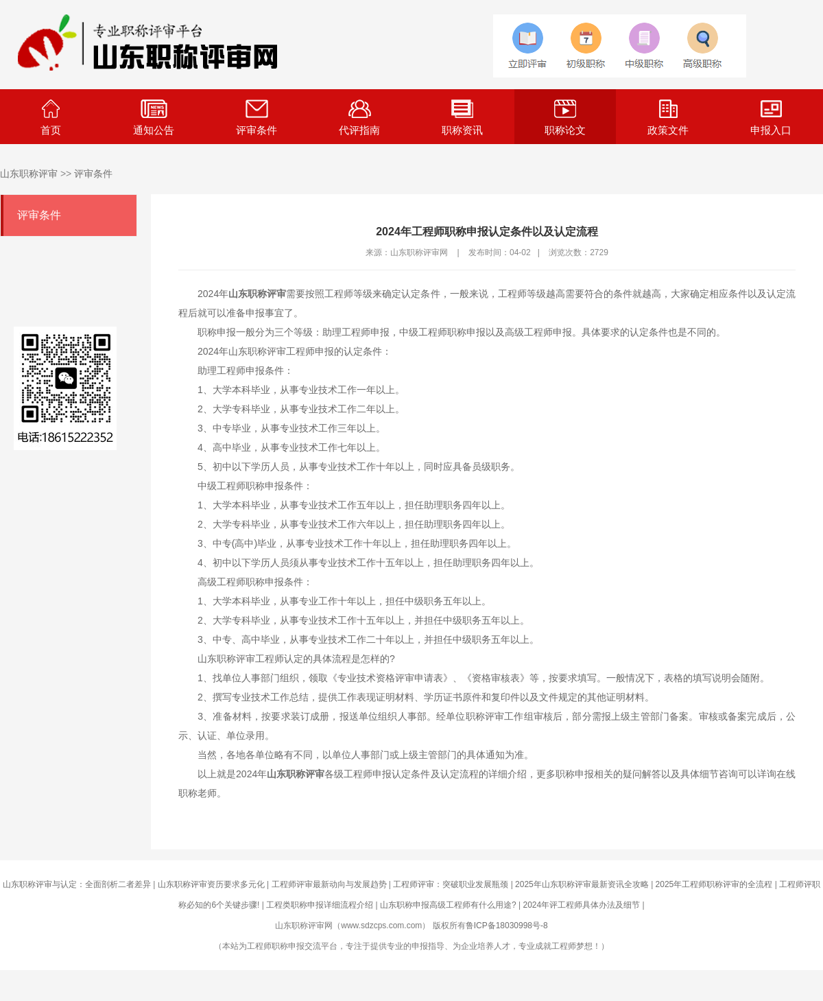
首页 (50, 117)
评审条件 (256, 117)
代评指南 (359, 117)
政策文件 (668, 117)
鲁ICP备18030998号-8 (507, 925)
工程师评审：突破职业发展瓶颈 (450, 884)
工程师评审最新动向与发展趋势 (329, 884)
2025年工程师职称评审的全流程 (714, 884)
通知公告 (153, 117)
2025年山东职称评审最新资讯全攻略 (582, 884)
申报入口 (770, 117)
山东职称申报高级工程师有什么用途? (448, 905)
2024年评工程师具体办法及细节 (581, 905)
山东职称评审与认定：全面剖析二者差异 (77, 884)
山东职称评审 (29, 173)
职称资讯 (462, 117)
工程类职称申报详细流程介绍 (319, 905)
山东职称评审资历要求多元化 (211, 884)
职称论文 (565, 117)
